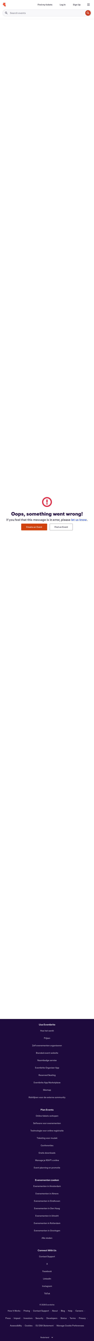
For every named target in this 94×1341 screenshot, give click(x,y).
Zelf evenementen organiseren (47, 1045)
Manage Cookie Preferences (70, 1325)
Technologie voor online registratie (47, 1130)
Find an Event (61, 526)
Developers (51, 1318)
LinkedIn (47, 1278)
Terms (73, 1318)
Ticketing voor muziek (47, 1137)
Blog (63, 1310)
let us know (79, 520)
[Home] (4, 4)
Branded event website (47, 1052)
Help (70, 1310)
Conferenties (47, 1145)
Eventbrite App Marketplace (47, 1082)
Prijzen (47, 1038)
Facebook (47, 1271)
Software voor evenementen (47, 1123)
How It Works (14, 1310)
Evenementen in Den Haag (47, 1208)
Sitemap (47, 1089)
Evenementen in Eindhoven (47, 1200)
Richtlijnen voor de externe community (47, 1097)
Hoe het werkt (47, 1030)
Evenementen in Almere (47, 1193)
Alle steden (47, 1237)
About (55, 1310)
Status (64, 1318)
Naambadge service (47, 1060)
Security (39, 1318)
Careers (79, 1310)
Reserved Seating (47, 1075)
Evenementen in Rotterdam (47, 1223)
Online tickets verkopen (47, 1115)
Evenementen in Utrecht (47, 1215)
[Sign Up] (76, 5)
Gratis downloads (47, 1152)
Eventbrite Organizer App (47, 1067)
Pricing (27, 1310)
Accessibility (16, 1325)
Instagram (47, 1286)
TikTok (47, 1293)
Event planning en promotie (47, 1167)
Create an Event (34, 526)
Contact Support (47, 1256)
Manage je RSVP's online (47, 1160)
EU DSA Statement (45, 1325)
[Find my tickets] (45, 5)
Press (8, 1318)
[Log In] (62, 5)
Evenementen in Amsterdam (47, 1186)
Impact (17, 1318)
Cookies (29, 1325)
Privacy (82, 1318)
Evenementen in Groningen (47, 1230)
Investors (28, 1318)
